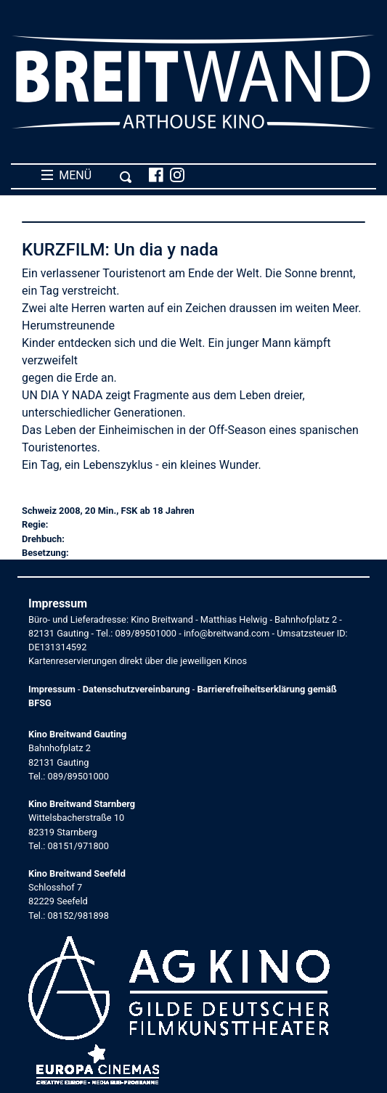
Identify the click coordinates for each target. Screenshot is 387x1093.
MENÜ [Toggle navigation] (86, 175)
